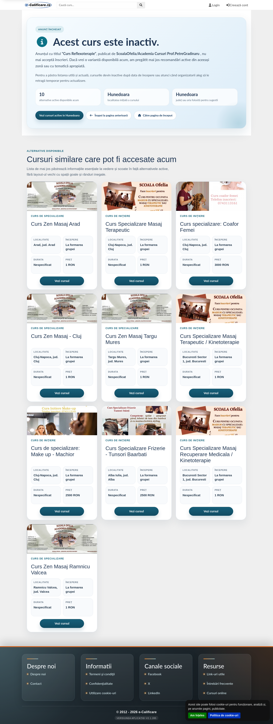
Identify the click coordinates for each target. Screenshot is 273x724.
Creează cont (237, 5)
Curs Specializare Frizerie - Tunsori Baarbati (135, 451)
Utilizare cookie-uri (102, 693)
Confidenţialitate (101, 683)
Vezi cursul (62, 281)
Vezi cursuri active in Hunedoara (59, 115)
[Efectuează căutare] (141, 5)
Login (214, 5)
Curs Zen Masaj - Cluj (56, 336)
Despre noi (38, 674)
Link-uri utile (216, 674)
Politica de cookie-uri (224, 715)
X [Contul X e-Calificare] (149, 683)
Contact (36, 683)
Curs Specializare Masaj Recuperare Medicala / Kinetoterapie (208, 454)
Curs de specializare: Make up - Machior (55, 451)
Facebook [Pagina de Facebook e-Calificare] (154, 674)
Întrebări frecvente (220, 683)
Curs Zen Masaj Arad (55, 224)
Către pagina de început (155, 115)
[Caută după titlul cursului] (97, 5)
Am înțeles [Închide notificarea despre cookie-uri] (197, 715)
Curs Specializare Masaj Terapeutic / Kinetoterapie (209, 339)
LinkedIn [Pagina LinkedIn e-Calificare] (154, 693)
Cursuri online (217, 693)
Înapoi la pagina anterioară (109, 115)
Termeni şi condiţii (102, 674)
